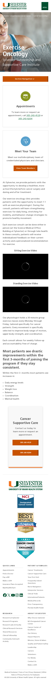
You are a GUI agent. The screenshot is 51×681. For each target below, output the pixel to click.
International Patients (36, 597)
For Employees (35, 675)
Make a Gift (7, 581)
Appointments (8, 570)
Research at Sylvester (11, 618)
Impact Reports (34, 637)
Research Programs (10, 621)
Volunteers (32, 654)
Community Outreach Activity (11, 640)
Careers (31, 651)
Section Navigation (25, 79)
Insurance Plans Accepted (13, 584)
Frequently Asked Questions (34, 582)
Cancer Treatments (35, 570)
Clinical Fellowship (10, 635)
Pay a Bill (6, 577)
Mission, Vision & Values (37, 640)
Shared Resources (10, 632)
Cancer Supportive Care (37, 574)
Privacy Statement (35, 672)
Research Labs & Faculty (12, 625)
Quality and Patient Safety (38, 644)
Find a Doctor (8, 574)
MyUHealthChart (9, 588)
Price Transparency (35, 604)
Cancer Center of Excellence (34, 629)
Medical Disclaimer (11, 672)
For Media (32, 658)
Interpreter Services (35, 590)
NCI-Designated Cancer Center (37, 623)
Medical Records (34, 601)
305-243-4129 (33, 116)
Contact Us (32, 661)
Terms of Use (23, 672)
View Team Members (25, 168)
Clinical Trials (33, 594)
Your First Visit (33, 577)
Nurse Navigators (34, 587)
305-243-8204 (25, 119)
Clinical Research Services (12, 628)
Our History (32, 633)
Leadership (32, 647)
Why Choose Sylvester (36, 618)
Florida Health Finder (36, 608)
